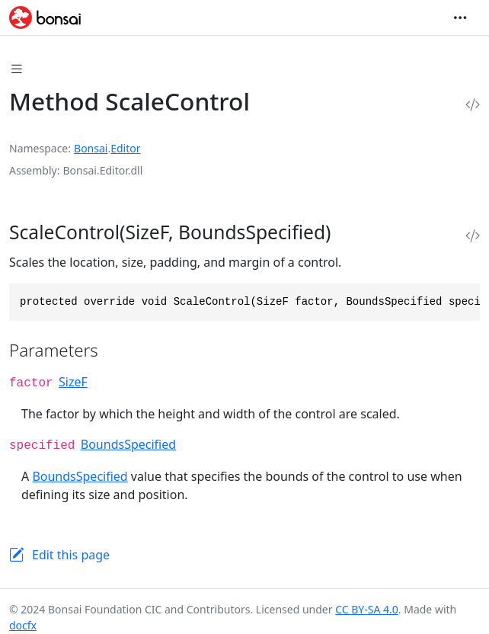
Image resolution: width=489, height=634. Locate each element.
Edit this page (71, 554)
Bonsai (90, 148)
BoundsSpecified (128, 444)
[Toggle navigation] (460, 17)
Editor (125, 148)
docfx (23, 625)
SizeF (73, 381)
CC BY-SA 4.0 (366, 609)
